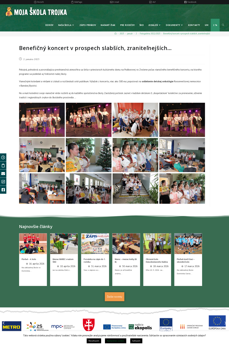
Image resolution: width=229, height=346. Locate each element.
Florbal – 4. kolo (29, 259)
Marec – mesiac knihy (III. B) (126, 260)
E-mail (116, 2)
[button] (4, 323)
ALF (154, 2)
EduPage (78, 2)
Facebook (191, 2)
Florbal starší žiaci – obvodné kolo (186, 260)
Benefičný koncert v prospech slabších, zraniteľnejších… (187, 33)
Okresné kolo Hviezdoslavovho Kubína (157, 260)
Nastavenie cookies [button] (115, 340)
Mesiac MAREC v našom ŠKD (63, 260)
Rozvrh (40, 2)
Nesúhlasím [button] (94, 340)
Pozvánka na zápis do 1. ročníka (94, 260)
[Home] (115, 33)
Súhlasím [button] (136, 340)
